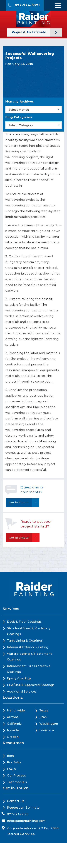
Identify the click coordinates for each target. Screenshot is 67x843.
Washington (48, 723)
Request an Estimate (29, 32)
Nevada (13, 730)
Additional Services (22, 691)
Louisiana (46, 730)
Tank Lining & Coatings (25, 640)
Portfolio (14, 762)
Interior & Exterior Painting (27, 647)
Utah (43, 717)
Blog (10, 755)
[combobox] (33, 109)
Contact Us (15, 801)
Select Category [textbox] (20, 125)
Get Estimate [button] (19, 537)
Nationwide (16, 710)
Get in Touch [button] (19, 502)
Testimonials (17, 782)
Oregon (13, 737)
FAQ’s (11, 769)
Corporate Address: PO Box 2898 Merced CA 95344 (33, 831)
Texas (43, 710)
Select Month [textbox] (18, 109)
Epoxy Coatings (19, 678)
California (14, 723)
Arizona (13, 717)
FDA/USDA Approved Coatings (31, 685)
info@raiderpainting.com (26, 820)
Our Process (16, 775)
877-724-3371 (27, 5)
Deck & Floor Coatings (24, 621)
